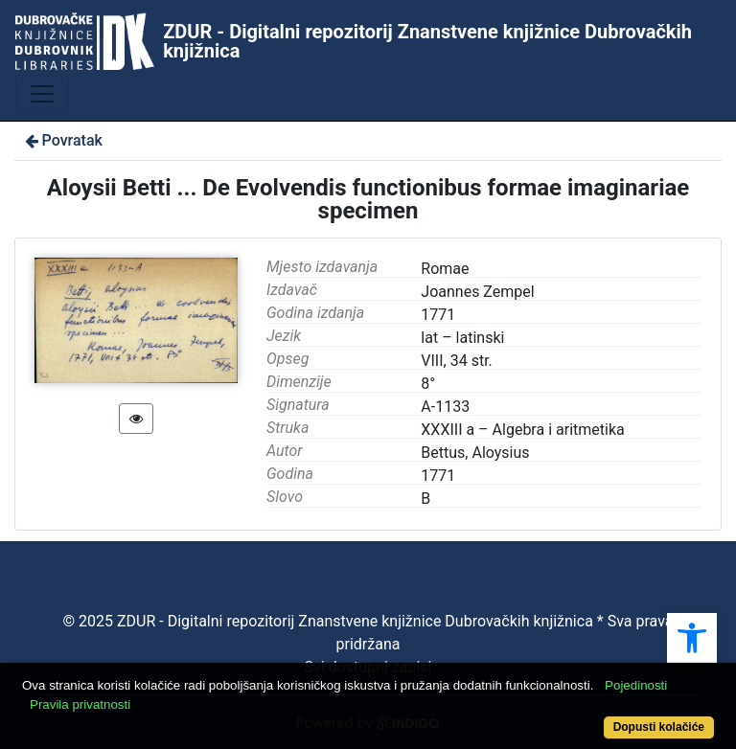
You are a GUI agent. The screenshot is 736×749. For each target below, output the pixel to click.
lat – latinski (462, 338)
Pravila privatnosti (80, 704)
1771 (438, 475)
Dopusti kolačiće (658, 727)
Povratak (62, 140)
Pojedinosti (636, 685)
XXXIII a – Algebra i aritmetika (522, 429)
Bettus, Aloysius (475, 452)
